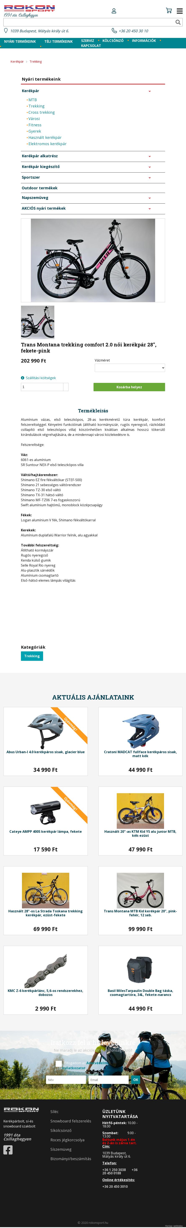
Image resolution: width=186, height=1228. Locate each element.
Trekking (32, 656)
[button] (66, 385)
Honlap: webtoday (174, 1226)
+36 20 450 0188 (121, 1172)
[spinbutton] (46, 387)
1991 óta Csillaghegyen (29, 12)
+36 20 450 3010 (116, 1187)
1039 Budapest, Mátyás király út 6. (42, 32)
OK (135, 1080)
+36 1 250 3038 (116, 1170)
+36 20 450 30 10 (134, 32)
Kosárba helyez (129, 387)
